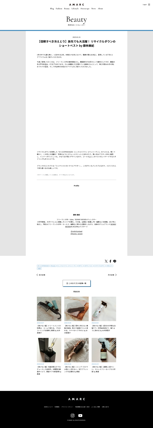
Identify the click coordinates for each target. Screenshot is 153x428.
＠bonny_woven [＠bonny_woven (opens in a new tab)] (76, 233)
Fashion (59, 8)
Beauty (67, 8)
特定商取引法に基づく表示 (82, 407)
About (100, 8)
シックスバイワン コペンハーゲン (67, 266)
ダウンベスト (89, 266)
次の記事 (111, 275)
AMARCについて (48, 407)
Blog (52, 8)
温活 (39, 268)
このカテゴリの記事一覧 (77, 283)
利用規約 (57, 407)
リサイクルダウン (100, 266)
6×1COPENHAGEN (43, 266)
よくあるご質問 (96, 407)
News (93, 8)
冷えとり (110, 266)
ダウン (81, 266)
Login (145, 4)
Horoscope (85, 8)
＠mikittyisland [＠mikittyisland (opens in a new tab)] (76, 231)
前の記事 (42, 275)
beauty (53, 266)
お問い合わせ (105, 407)
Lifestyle (75, 8)
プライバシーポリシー (67, 407)
